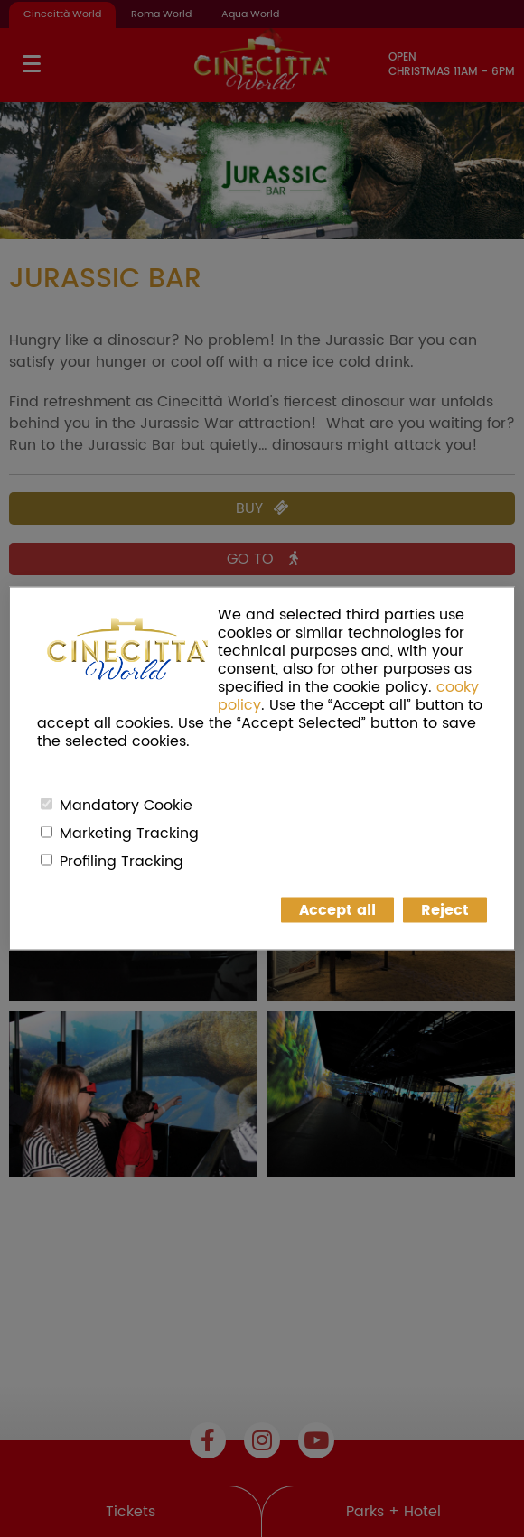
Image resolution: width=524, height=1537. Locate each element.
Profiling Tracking (121, 861)
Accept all (337, 910)
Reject (445, 910)
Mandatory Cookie (126, 805)
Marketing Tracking (129, 833)
